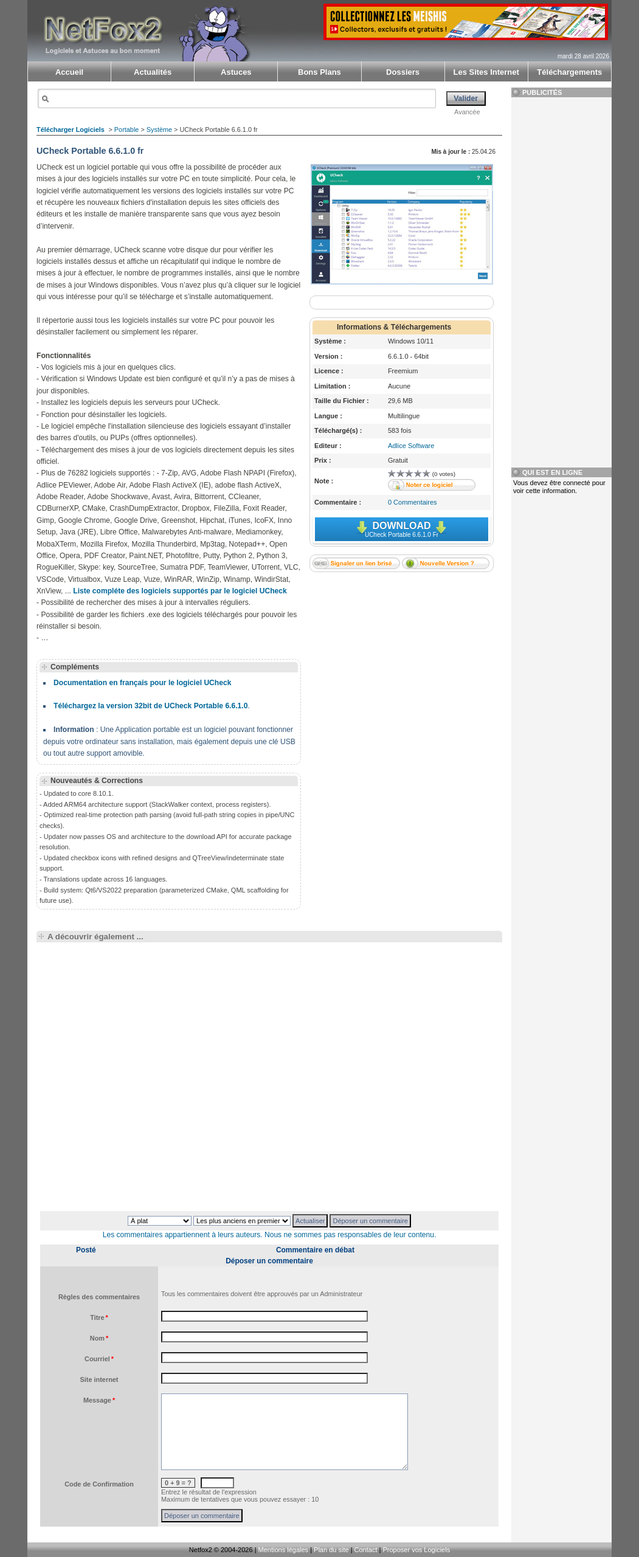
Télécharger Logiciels (70, 129)
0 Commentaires (412, 502)
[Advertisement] (401, 657)
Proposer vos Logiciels (416, 1549)
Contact (366, 1549)
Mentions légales (283, 1549)
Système (159, 129)
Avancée (467, 112)
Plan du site (331, 1549)
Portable (126, 129)
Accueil (69, 72)
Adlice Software (411, 445)
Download (401, 529)
